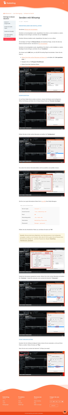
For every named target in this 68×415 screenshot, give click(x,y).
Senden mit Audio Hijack (8, 27)
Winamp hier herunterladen (31, 29)
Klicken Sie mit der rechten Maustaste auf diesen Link (34, 57)
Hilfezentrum (8, 13)
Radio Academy (37, 401)
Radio (19, 401)
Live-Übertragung (17, 13)
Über (4, 401)
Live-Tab (44, 201)
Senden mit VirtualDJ (9, 31)
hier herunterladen (43, 43)
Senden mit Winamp (8, 39)
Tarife (4, 402)
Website (20, 402)
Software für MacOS (29, 13)
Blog (35, 402)
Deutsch (53, 405)
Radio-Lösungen (37, 404)
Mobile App (20, 404)
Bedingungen (6, 404)
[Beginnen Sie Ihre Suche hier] (64, 3)
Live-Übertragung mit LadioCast (8, 35)
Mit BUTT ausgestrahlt (7, 22)
